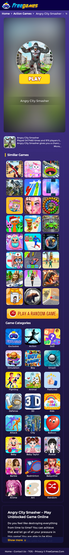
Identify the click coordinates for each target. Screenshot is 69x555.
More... (57, 146)
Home (6, 13)
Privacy (39, 551)
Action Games (22, 13)
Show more (17, 540)
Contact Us (20, 551)
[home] (20, 1)
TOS (30, 551)
